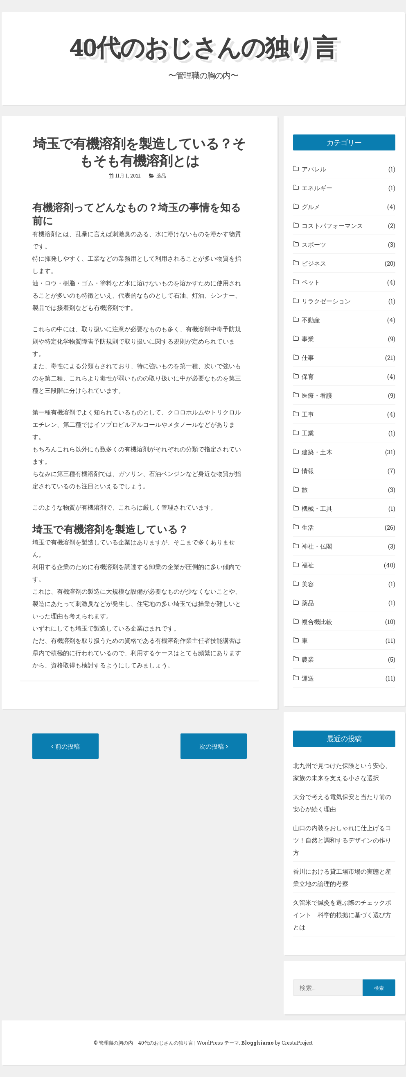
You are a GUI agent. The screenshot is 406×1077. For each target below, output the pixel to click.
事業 (308, 339)
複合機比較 (317, 621)
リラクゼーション (326, 301)
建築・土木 (317, 452)
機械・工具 (317, 508)
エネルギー (317, 188)
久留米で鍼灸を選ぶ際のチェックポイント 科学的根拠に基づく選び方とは (342, 914)
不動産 (311, 320)
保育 (308, 376)
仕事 (308, 357)
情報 (308, 471)
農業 (308, 659)
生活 (308, 527)
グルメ (311, 207)
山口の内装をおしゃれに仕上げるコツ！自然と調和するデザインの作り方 (342, 840)
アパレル (314, 169)
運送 (308, 678)
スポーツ (314, 244)
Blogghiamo (257, 1042)
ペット (311, 282)
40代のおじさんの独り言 (203, 46)
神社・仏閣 (317, 546)
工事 (308, 414)
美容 (308, 584)
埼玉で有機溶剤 (53, 542)
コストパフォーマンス (332, 225)
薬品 (161, 175)
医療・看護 (317, 395)
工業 (308, 433)
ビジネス (314, 263)
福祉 (308, 565)
